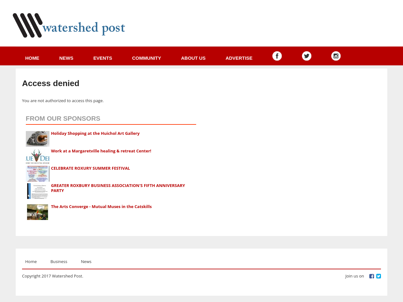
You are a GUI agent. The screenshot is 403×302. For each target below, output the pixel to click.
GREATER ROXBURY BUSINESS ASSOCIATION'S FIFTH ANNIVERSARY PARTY (118, 188)
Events (102, 58)
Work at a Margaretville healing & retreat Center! (101, 151)
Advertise (239, 58)
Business (58, 261)
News (66, 58)
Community (146, 58)
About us (193, 58)
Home (32, 58)
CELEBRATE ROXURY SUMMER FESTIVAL (90, 168)
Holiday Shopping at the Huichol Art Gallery (95, 133)
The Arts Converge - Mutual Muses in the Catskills (101, 206)
